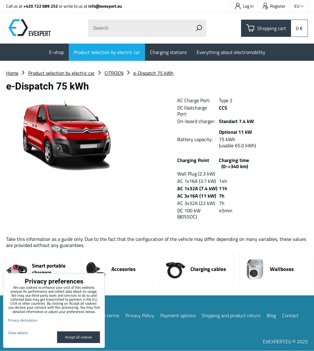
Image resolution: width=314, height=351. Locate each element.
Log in (244, 6)
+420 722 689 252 (40, 6)
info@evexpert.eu (105, 6)
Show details (18, 333)
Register (273, 6)
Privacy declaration (22, 320)
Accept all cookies (78, 337)
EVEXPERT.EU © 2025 (285, 341)
